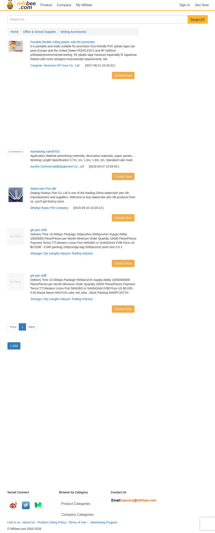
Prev (13, 327)
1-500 (14, 346)
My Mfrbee (84, 5)
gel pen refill (38, 230)
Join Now (202, 5)
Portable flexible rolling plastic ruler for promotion (62, 42)
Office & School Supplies (39, 31)
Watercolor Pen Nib (43, 188)
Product (46, 5)
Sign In (184, 5)
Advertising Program (103, 522)
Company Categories (78, 514)
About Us (29, 522)
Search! (197, 19)
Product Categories (75, 504)
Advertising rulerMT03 (44, 151)
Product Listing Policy (52, 522)
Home (15, 31)
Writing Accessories (74, 31)
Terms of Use (77, 522)
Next (32, 327)
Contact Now (123, 75)
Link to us (13, 522)
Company (64, 5)
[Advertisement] (73, 115)
